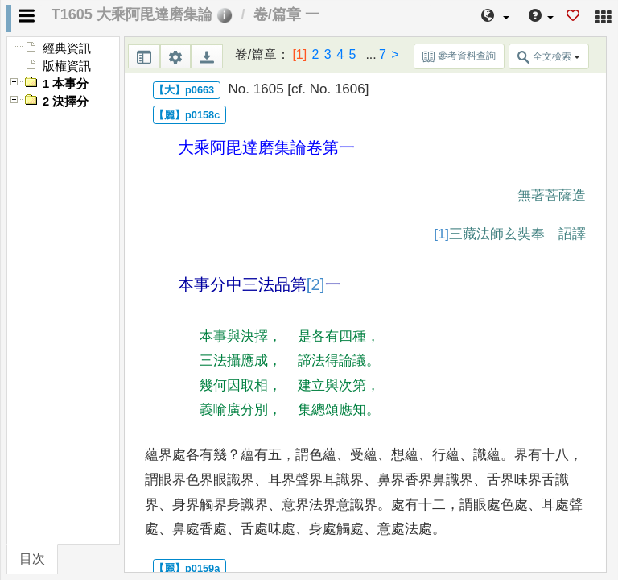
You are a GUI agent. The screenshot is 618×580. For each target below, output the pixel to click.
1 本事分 (66, 83)
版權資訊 (67, 66)
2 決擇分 (66, 101)
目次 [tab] (32, 559)
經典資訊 (67, 48)
